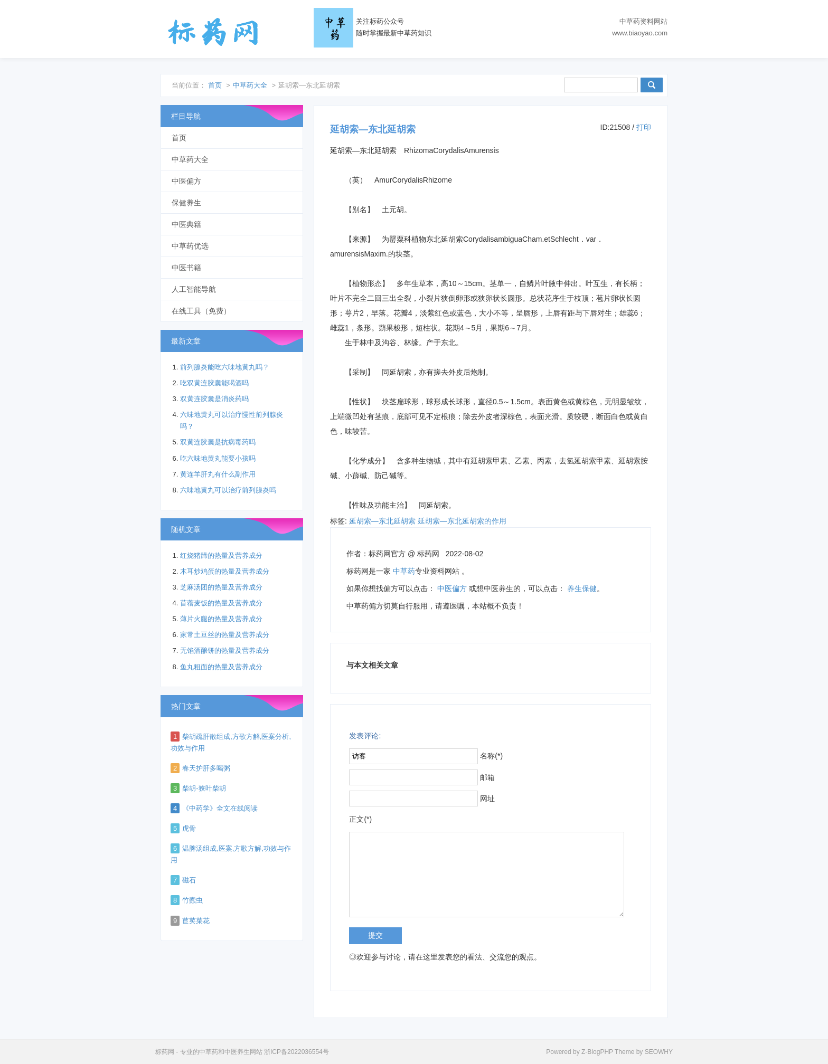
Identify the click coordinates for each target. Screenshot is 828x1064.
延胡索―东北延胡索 (382, 521)
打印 (643, 127)
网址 (487, 798)
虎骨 (189, 828)
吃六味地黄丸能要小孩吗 (218, 458)
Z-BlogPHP (597, 1052)
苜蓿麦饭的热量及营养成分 (221, 603)
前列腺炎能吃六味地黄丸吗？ (224, 367)
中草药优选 (190, 246)
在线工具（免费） (201, 311)
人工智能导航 (194, 289)
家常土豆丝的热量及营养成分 (224, 635)
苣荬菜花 (196, 921)
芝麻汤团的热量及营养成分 (221, 587)
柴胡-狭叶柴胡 (203, 788)
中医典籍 (186, 224)
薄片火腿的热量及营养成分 (221, 619)
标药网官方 (387, 553)
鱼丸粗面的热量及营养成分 (221, 667)
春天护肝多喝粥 (206, 768)
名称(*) (491, 756)
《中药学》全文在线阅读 (220, 808)
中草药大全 (250, 85)
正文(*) (360, 819)
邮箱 (487, 777)
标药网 (213, 32)
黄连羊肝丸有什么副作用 (218, 474)
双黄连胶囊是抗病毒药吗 (218, 442)
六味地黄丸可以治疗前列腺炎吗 (228, 490)
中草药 (404, 571)
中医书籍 (186, 267)
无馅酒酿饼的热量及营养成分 (224, 650)
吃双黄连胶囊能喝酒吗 (214, 383)
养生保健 (582, 588)
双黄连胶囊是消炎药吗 (214, 399)
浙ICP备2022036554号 (296, 1052)
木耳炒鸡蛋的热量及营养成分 (224, 571)
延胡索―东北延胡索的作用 (462, 521)
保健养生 (186, 202)
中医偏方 (452, 588)
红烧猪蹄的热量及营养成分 (221, 555)
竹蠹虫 (192, 900)
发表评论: (365, 736)
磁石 (189, 880)
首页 (215, 85)
